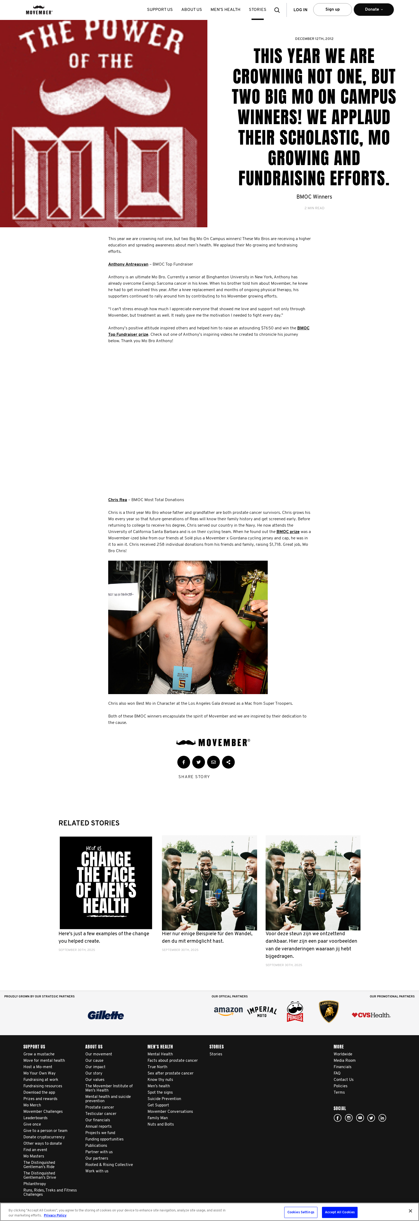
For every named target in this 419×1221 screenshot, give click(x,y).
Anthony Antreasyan (128, 264)
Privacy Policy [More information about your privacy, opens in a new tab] (55, 1215)
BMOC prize (288, 532)
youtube (360, 1118)
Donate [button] (374, 11)
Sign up (332, 9)
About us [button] (191, 10)
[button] (279, 10)
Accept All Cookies (340, 1212)
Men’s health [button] (225, 10)
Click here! (349, 1118)
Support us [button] (160, 10)
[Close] (410, 1211)
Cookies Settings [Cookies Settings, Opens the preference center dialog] (300, 1212)
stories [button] (257, 10)
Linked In (382, 1118)
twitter (371, 1118)
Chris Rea (117, 500)
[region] (209, 1212)
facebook (338, 1118)
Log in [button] (300, 10)
